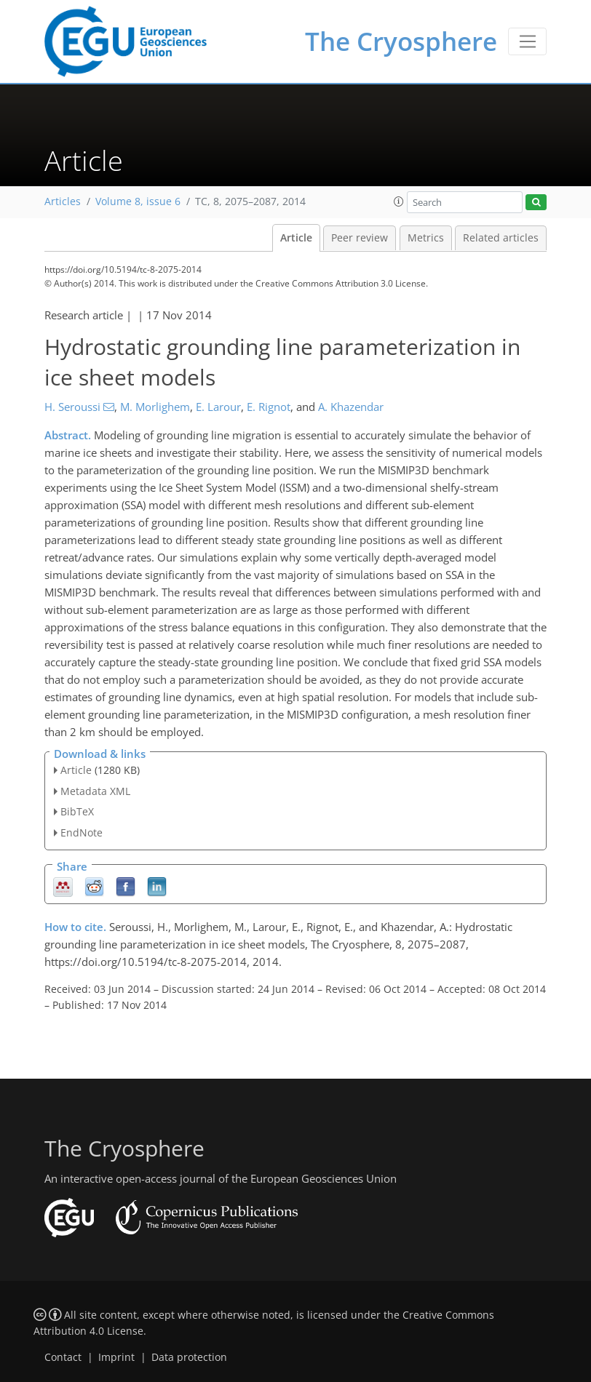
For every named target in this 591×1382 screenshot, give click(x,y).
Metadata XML (95, 791)
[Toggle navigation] (527, 41)
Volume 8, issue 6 (138, 201)
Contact (63, 1357)
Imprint (116, 1357)
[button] (399, 201)
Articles (62, 201)
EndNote (81, 832)
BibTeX (77, 811)
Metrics (426, 237)
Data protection (189, 1357)
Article (296, 237)
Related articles (501, 237)
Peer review (359, 237)
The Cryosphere (401, 41)
